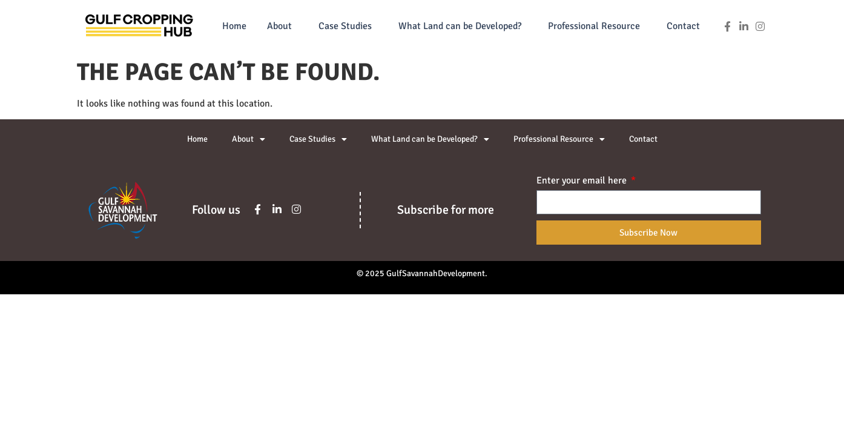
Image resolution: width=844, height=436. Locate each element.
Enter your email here (582, 181)
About (282, 26)
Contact (683, 26)
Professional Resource (597, 26)
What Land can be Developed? (462, 26)
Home (234, 26)
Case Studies (348, 26)
